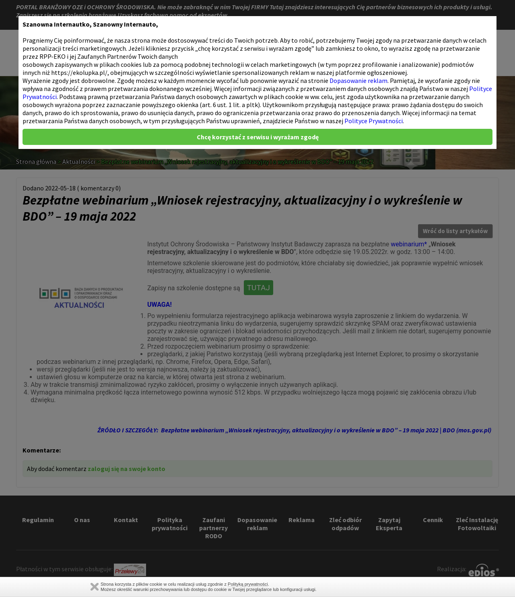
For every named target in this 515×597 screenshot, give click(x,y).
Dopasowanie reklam (358, 80)
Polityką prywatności (248, 584)
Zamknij (95, 587)
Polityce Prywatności (373, 121)
